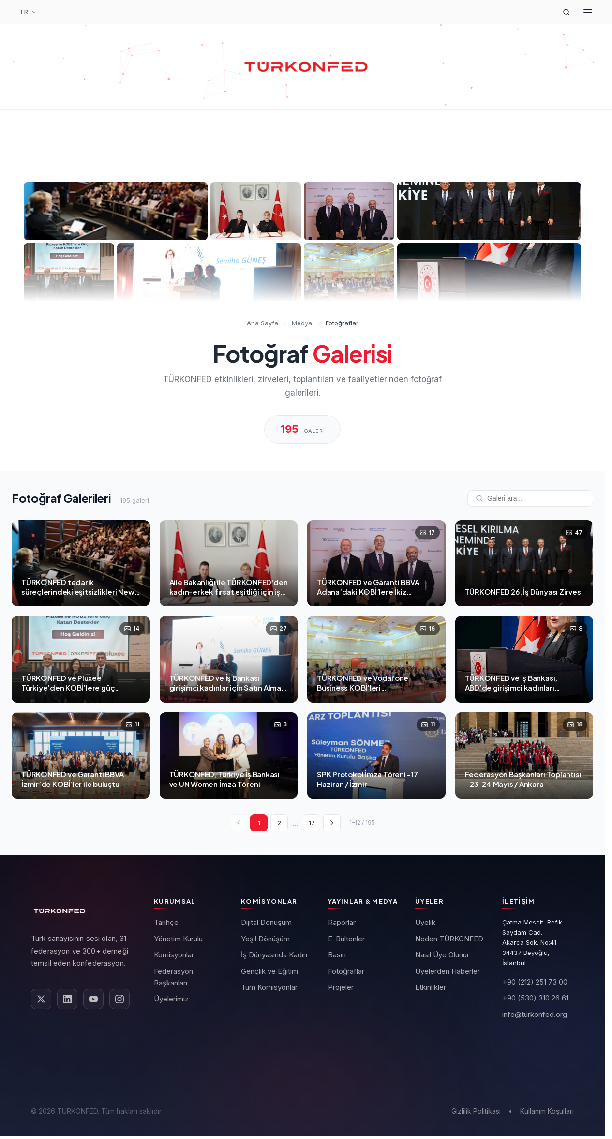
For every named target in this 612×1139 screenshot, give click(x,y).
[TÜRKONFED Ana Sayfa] (306, 67)
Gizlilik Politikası (476, 1111)
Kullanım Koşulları (547, 1111)
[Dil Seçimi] (28, 12)
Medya (302, 323)
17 (312, 823)
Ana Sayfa (262, 323)
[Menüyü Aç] (588, 12)
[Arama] (566, 12)
